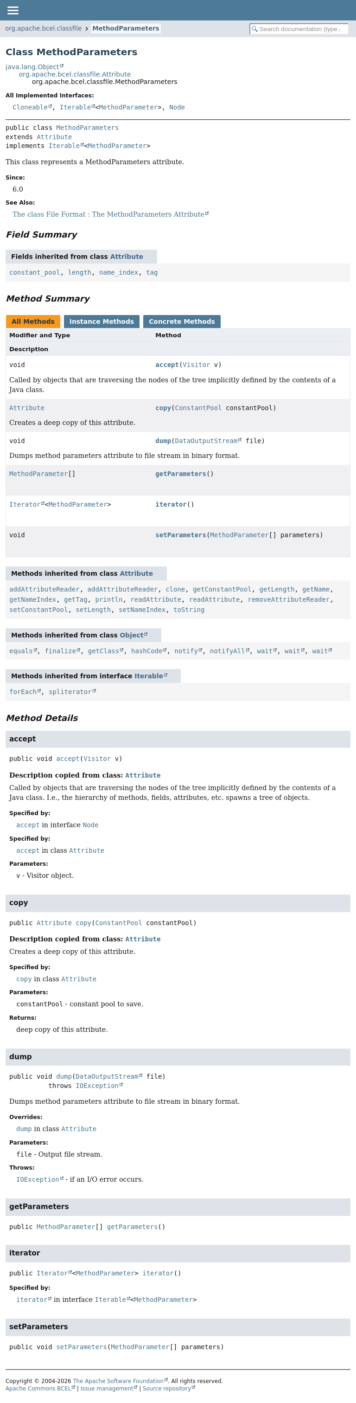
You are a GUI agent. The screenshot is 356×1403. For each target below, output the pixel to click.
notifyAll (227, 651)
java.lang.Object (32, 67)
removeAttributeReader (289, 599)
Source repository (167, 1388)
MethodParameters (125, 28)
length (79, 272)
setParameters (180, 535)
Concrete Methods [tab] (182, 321)
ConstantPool (198, 408)
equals (21, 651)
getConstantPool (222, 589)
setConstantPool (38, 609)
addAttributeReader (44, 589)
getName (316, 589)
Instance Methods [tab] (102, 321)
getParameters (180, 473)
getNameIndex (32, 599)
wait (265, 651)
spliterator (70, 691)
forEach (23, 691)
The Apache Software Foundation (118, 1381)
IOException (97, 1085)
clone (175, 589)
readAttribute (155, 599)
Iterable (75, 107)
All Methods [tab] (33, 321)
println (108, 599)
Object (132, 635)
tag (152, 272)
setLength (93, 609)
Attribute (54, 137)
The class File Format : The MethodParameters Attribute (108, 214)
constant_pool (34, 272)
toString (188, 609)
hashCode (146, 651)
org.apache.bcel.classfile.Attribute (75, 74)
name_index (118, 272)
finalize (60, 651)
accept (167, 364)
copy (163, 408)
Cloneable (30, 107)
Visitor (196, 364)
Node (177, 107)
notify (186, 651)
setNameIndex (142, 609)
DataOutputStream (206, 440)
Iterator (24, 504)
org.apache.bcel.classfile (43, 28)
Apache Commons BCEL (38, 1388)
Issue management (107, 1388)
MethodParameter (128, 107)
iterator (170, 504)
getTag (76, 599)
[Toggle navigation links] (12, 10)
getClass (103, 651)
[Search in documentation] (299, 29)
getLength (276, 589)
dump (163, 440)
